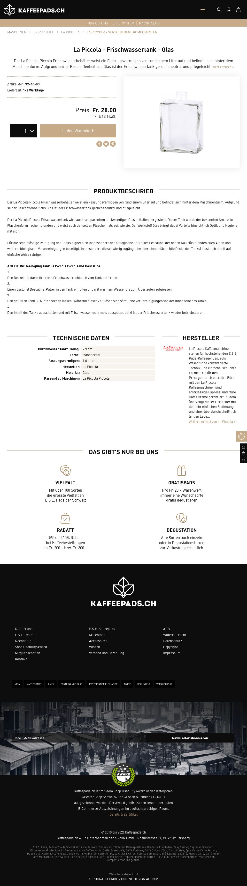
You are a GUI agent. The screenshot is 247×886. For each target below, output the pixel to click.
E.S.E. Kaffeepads (102, 628)
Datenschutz (172, 640)
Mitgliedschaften (27, 652)
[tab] (219, 9)
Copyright (170, 646)
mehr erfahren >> (223, 67)
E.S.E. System (25, 634)
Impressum (171, 652)
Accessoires (98, 640)
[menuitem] (229, 9)
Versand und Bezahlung (106, 652)
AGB (166, 628)
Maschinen (97, 634)
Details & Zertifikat (123, 814)
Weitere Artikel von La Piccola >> (213, 421)
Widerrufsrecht (174, 634)
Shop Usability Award (31, 646)
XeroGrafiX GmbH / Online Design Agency (124, 878)
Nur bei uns (23, 628)
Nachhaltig (23, 640)
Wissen (94, 646)
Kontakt (21, 658)
